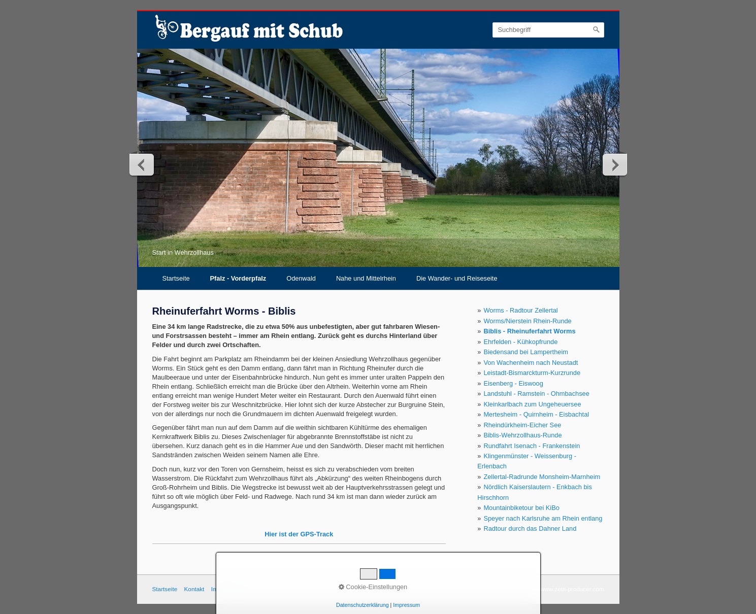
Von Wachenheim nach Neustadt (530, 362)
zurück (142, 164)
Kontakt (194, 589)
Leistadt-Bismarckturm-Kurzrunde (531, 373)
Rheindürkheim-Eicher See (522, 425)
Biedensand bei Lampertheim (525, 352)
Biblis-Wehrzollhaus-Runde (522, 435)
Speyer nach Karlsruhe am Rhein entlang (542, 518)
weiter (614, 164)
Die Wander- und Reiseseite (457, 278)
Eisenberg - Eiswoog (513, 383)
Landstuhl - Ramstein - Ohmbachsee (536, 393)
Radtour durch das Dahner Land (529, 528)
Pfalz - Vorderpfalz (238, 278)
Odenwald (301, 278)
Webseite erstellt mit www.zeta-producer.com (544, 589)
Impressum (226, 589)
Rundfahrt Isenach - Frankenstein (531, 446)
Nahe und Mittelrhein (366, 278)
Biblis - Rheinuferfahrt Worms (529, 331)
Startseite (176, 278)
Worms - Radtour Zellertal (520, 310)
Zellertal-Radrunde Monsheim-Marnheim (541, 477)
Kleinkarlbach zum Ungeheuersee (532, 404)
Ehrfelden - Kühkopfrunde (520, 342)
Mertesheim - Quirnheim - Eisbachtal (536, 414)
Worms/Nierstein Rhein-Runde (527, 321)
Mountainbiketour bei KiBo (521, 507)
